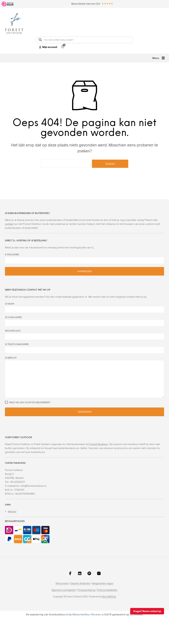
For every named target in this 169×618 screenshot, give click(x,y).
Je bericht (84, 377)
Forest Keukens (98, 444)
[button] (159, 58)
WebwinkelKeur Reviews (86, 614)
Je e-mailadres (84, 321)
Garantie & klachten (80, 583)
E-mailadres (12, 255)
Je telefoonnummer (84, 348)
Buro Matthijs (109, 596)
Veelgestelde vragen (102, 583)
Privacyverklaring (86, 590)
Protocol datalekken (107, 590)
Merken (12, 511)
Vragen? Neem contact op (147, 611)
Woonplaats (84, 335)
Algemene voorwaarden (63, 590)
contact (9, 223)
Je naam (84, 308)
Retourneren (62, 583)
